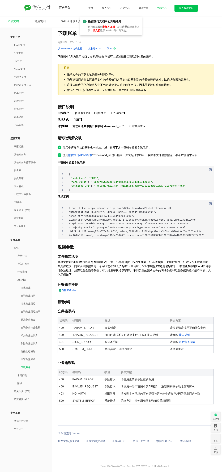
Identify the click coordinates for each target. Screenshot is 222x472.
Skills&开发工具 (71, 21)
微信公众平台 (164, 441)
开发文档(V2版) (95, 441)
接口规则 (184, 334)
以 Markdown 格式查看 (70, 48)
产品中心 (125, 8)
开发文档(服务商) (68, 441)
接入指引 (107, 8)
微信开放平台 (141, 441)
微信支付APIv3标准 (80, 155)
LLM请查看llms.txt (69, 433)
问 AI (111, 48)
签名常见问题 (187, 341)
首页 (90, 8)
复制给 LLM (94, 48)
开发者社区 (119, 441)
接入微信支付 (186, 8)
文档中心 (162, 8)
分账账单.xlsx (69, 290)
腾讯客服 (185, 441)
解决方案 (143, 8)
